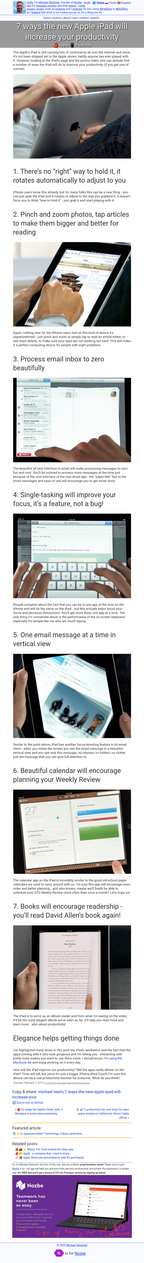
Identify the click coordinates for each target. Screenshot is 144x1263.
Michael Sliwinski (49, 2)
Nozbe (78, 2)
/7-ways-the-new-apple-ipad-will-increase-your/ (67, 1083)
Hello (30, 2)
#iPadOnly (106, 9)
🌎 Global (98, 2)
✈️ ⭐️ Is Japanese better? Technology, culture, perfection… (48, 1133)
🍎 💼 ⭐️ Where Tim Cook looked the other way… (45, 1149)
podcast (78, 9)
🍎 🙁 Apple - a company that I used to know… (43, 1153)
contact (83, 18)
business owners (46, 5)
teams (72, 5)
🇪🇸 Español (124, 2)
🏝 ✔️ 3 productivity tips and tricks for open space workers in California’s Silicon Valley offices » (102, 1113)
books (40, 9)
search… (96, 18)
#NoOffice (121, 9)
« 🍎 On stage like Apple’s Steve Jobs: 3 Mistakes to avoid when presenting (39, 1111)
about (66, 18)
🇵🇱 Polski (110, 2)
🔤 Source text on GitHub (27, 1102)
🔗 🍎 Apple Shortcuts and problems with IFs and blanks (49, 1157)
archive (56, 18)
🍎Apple (61, 45)
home (46, 18)
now (74, 18)
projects (60, 9)
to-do (87, 2)
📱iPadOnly (80, 45)
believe (36, 12)
